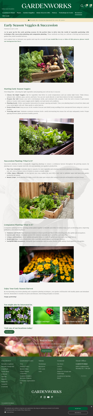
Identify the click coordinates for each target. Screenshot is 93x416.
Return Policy (24, 369)
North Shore (5, 371)
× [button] (91, 406)
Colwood (4, 374)
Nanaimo (4, 384)
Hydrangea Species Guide (16, 321)
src (82, 6)
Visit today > (9, 332)
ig (44, 397)
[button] (32, 412)
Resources (42, 366)
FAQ (21, 364)
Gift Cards (42, 369)
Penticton (4, 381)
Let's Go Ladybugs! (42, 321)
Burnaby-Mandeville (7, 366)
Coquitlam (4, 369)
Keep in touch (46, 350)
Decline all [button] (78, 412)
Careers (59, 366)
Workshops (42, 364)
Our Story (60, 364)
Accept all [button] (78, 408)
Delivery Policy (24, 366)
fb (41, 397)
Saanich (3, 379)
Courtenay (4, 386)
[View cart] (90, 6)
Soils (40, 371)
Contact (59, 369)
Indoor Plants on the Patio (74, 321)
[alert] (46, 410)
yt (48, 397)
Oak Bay (4, 376)
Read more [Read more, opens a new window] (28, 410)
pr (52, 397)
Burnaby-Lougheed (7, 364)
